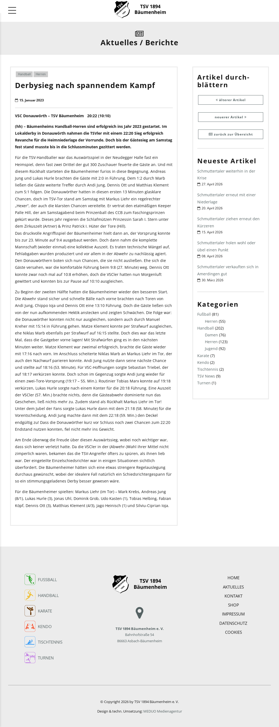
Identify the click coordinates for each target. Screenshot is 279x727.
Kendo (203, 362)
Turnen (204, 383)
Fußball (204, 314)
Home (233, 576)
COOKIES (233, 630)
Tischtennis (207, 369)
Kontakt (233, 594)
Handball (24, 74)
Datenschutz (233, 621)
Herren (41, 74)
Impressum (233, 612)
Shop (233, 603)
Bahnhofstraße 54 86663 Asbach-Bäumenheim (140, 627)
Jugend (211, 348)
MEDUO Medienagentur (162, 710)
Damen (211, 335)
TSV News (206, 376)
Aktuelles (233, 585)
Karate (203, 355)
